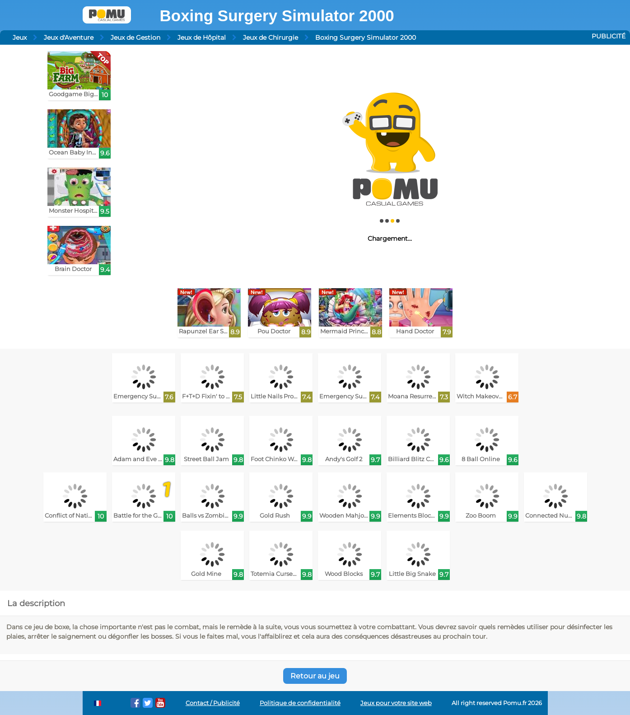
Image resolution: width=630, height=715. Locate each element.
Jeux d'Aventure (68, 37)
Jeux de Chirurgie (270, 37)
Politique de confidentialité (300, 703)
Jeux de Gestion (135, 37)
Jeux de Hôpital (201, 37)
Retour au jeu (315, 676)
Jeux (20, 37)
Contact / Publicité (213, 703)
